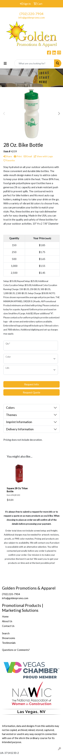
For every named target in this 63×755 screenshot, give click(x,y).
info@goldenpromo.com (31, 17)
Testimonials (9, 642)
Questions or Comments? (16, 649)
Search (6, 633)
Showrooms (8, 638)
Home (5, 616)
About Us (7, 621)
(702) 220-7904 (31, 14)
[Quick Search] (34, 63)
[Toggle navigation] (5, 63)
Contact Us (8, 626)
